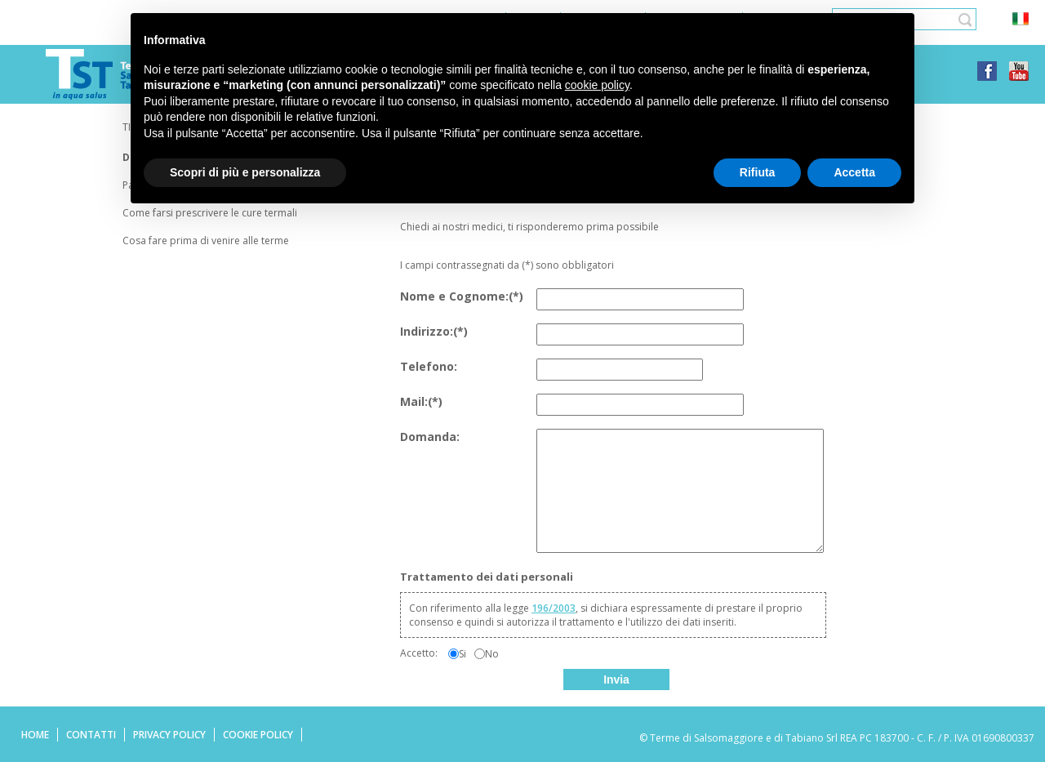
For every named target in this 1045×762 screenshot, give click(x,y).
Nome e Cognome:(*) (461, 296)
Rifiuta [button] (758, 172)
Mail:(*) (421, 401)
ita (1020, 19)
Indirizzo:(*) (434, 331)
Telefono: (428, 366)
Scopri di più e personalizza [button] (245, 172)
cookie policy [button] (597, 84)
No (492, 654)
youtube (1019, 71)
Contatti (91, 735)
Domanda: (430, 436)
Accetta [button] (854, 172)
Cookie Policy (258, 735)
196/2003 (553, 608)
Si (462, 654)
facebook (987, 71)
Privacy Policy (169, 735)
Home (35, 735)
